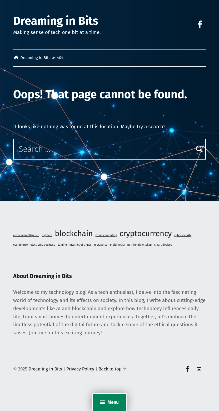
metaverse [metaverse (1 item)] (100, 244)
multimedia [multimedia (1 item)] (117, 244)
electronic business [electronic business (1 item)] (42, 244)
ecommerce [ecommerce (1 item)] (20, 244)
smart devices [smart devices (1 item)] (163, 244)
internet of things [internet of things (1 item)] (80, 244)
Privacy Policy (80, 369)
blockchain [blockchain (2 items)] (74, 233)
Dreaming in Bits (55, 21)
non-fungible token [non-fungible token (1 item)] (139, 244)
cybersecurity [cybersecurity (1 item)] (183, 235)
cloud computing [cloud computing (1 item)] (106, 235)
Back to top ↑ (112, 369)
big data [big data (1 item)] (47, 235)
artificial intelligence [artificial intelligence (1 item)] (26, 235)
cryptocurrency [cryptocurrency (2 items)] (146, 233)
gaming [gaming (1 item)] (62, 244)
